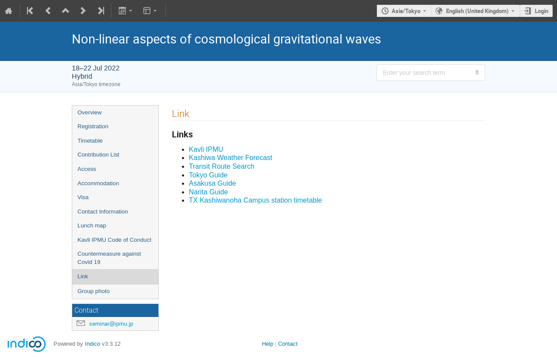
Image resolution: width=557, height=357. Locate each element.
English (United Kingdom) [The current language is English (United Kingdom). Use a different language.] (477, 11)
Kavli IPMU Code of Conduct (114, 240)
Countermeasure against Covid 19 (109, 257)
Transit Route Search (222, 166)
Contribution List (98, 154)
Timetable (90, 140)
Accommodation (98, 183)
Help (267, 343)
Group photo (93, 291)
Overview (89, 112)
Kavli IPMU (206, 149)
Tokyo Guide (208, 175)
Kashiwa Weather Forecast (230, 157)
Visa (83, 197)
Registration (92, 126)
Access (86, 169)
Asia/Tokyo (406, 11)
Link (82, 276)
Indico (92, 343)
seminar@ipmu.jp (111, 323)
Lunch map (91, 225)
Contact (288, 343)
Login (541, 11)
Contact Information (102, 211)
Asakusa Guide (212, 183)
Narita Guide (208, 192)
